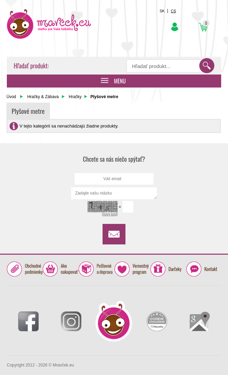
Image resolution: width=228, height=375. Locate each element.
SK (162, 11)
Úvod (11, 96)
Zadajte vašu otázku (114, 193)
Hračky (75, 96)
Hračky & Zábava (43, 96)
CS (173, 11)
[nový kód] (110, 214)
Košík (203, 27)
